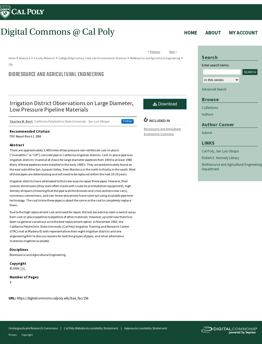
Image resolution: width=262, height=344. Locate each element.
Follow (127, 121)
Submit (207, 133)
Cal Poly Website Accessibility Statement (91, 328)
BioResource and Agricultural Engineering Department (232, 166)
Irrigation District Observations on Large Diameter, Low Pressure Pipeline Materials (71, 106)
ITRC (23, 268)
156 (11, 64)
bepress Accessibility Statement (145, 328)
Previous (155, 52)
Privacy (13, 335)
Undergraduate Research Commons (33, 328)
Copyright (27, 335)
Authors (207, 114)
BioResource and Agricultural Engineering (155, 58)
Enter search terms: (215, 65)
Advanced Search (214, 89)
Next (172, 52)
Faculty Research (44, 58)
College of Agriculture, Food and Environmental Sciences (92, 58)
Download (165, 104)
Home (12, 58)
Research (24, 58)
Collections (210, 107)
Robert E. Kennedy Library (220, 158)
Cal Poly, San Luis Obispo (220, 151)
